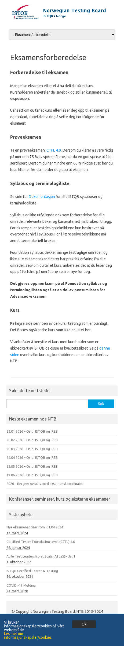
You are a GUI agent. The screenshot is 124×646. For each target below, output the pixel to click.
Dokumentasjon (42, 196)
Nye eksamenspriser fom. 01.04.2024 (34, 527)
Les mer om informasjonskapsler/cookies (28, 635)
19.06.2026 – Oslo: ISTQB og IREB (32, 475)
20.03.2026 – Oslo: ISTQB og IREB (32, 449)
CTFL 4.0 (53, 150)
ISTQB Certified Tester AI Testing (32, 571)
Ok (84, 624)
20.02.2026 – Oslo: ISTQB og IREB (32, 440)
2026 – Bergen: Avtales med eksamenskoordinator (45, 484)
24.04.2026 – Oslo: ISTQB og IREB (32, 457)
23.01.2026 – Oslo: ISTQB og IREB (32, 431)
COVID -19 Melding (21, 585)
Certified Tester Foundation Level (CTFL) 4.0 (40, 542)
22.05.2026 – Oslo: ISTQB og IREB (32, 466)
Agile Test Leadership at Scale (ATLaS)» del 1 (40, 556)
